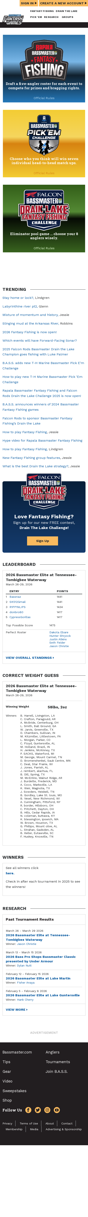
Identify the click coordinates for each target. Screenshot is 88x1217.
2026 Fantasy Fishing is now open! (29, 332)
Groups (67, 17)
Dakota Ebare (58, 632)
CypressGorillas (20, 617)
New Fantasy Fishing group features (31, 458)
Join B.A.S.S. (57, 1071)
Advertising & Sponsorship (64, 1129)
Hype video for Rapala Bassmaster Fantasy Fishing (42, 440)
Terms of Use (29, 1123)
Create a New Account (63, 3)
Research (51, 17)
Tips (6, 1062)
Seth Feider (57, 642)
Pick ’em (36, 17)
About (49, 1123)
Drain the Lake (66, 11)
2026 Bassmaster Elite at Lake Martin (38, 978)
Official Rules (44, 98)
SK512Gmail (18, 601)
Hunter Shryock (60, 635)
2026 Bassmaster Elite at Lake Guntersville (43, 995)
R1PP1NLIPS (18, 607)
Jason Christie (59, 646)
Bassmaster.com (17, 1052)
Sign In (29, 3)
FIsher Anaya (25, 982)
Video (7, 1081)
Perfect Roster (16, 632)
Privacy (7, 1123)
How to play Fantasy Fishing (24, 432)
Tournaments (58, 1062)
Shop (7, 1100)
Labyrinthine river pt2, (20, 306)
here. (10, 873)
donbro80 (16, 612)
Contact (67, 1123)
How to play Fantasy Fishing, (25, 449)
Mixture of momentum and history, (30, 315)
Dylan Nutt (24, 965)
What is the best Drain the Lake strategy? (35, 466)
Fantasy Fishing (42, 11)
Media (34, 1129)
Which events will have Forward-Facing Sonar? (39, 340)
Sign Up (42, 541)
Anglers (52, 1052)
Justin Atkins (58, 639)
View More (15, 1010)
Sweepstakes (14, 1091)
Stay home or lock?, (18, 298)
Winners (11, 715)
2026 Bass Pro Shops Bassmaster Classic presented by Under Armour (41, 959)
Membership (14, 1129)
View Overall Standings (29, 658)
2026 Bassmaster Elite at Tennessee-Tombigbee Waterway (38, 937)
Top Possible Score (19, 625)
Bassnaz (15, 596)
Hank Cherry (25, 999)
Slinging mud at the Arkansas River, (30, 323)
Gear (6, 1071)
